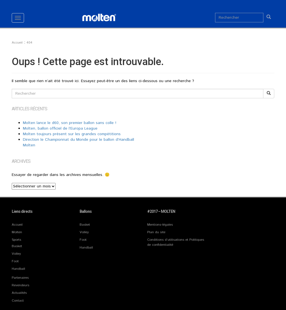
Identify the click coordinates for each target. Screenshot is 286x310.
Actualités (19, 292)
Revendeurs (20, 285)
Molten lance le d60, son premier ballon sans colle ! (69, 123)
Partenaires (20, 277)
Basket (17, 246)
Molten (17, 232)
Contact (18, 300)
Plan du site (156, 232)
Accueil (17, 224)
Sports (16, 239)
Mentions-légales (160, 224)
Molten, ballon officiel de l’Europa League (60, 128)
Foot (15, 261)
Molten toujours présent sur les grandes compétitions (72, 134)
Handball (18, 268)
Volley (16, 253)
